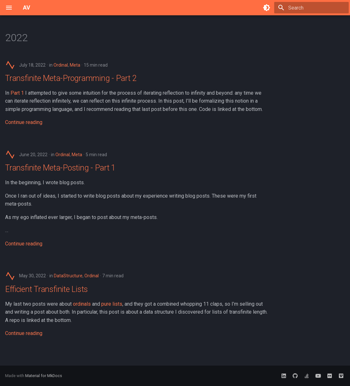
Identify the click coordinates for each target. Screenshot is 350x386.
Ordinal (61, 65)
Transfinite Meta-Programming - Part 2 (71, 78)
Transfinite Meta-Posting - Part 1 (60, 167)
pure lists (111, 304)
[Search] (311, 7)
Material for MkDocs (43, 375)
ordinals (82, 304)
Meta (75, 65)
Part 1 (17, 93)
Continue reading (23, 122)
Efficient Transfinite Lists (46, 289)
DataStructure (68, 275)
